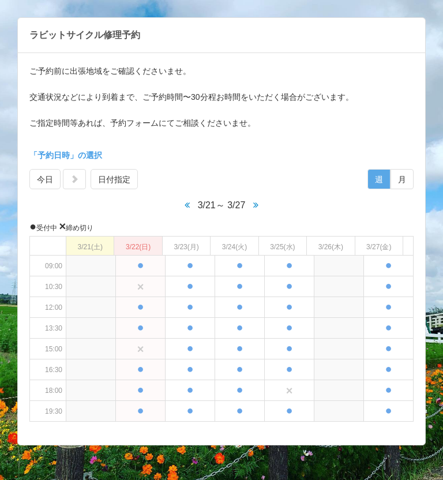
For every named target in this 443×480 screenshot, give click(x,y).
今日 (45, 179)
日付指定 (114, 179)
